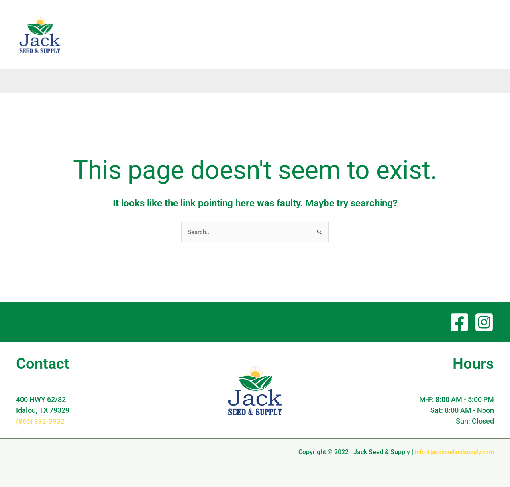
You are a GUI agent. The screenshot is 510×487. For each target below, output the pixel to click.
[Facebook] (459, 323)
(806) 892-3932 (40, 421)
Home (263, 34)
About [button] (322, 34)
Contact (405, 34)
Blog (290, 34)
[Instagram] (484, 323)
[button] (331, 34)
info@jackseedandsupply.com (451, 452)
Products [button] (364, 34)
